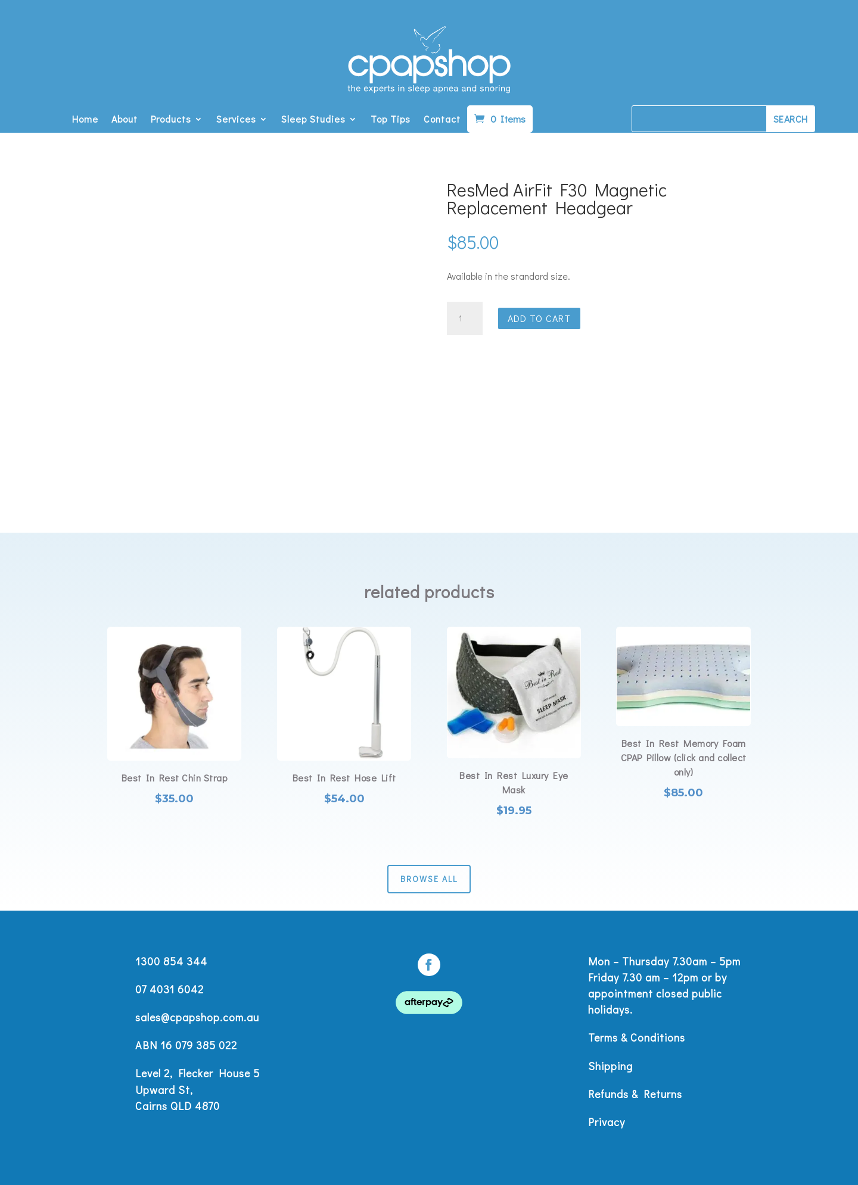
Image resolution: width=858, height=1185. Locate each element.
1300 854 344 (171, 961)
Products (171, 120)
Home (85, 120)
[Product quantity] (465, 318)
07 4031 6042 (169, 989)
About (124, 120)
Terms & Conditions (636, 1037)
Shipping (610, 1066)
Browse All (429, 878)
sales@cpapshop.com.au (197, 1017)
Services (236, 120)
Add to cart (539, 318)
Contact (442, 120)
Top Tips (391, 120)
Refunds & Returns (635, 1094)
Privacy (606, 1122)
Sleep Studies (313, 120)
